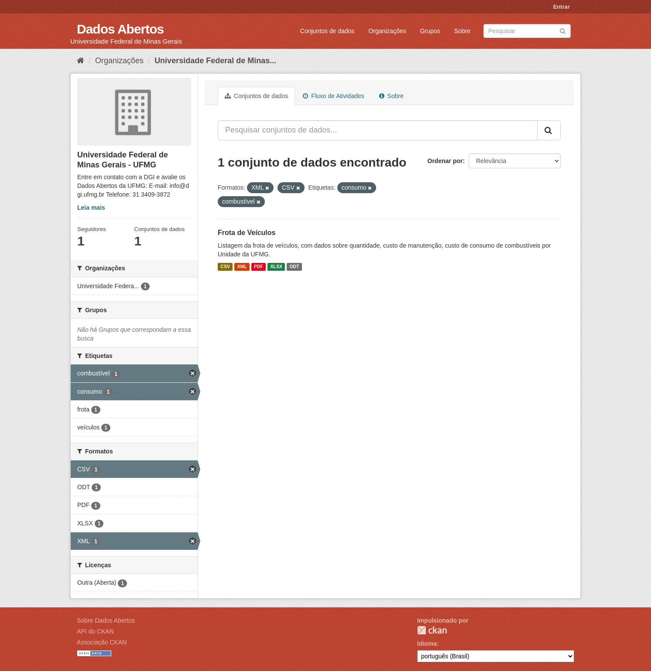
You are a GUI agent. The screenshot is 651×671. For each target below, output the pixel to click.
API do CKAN (95, 631)
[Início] (80, 60)
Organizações (387, 30)
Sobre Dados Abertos (106, 620)
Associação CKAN (102, 642)
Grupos (430, 30)
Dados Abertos (120, 29)
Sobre (462, 30)
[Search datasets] (527, 31)
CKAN (432, 630)
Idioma (427, 643)
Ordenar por (445, 160)
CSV (225, 266)
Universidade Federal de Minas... (215, 60)
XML (242, 266)
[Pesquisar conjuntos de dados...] (378, 130)
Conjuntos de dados (327, 30)
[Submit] (562, 30)
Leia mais (91, 207)
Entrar (561, 6)
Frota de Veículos (246, 232)
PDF (258, 266)
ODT (294, 266)
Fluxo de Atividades (333, 95)
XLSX (276, 266)
